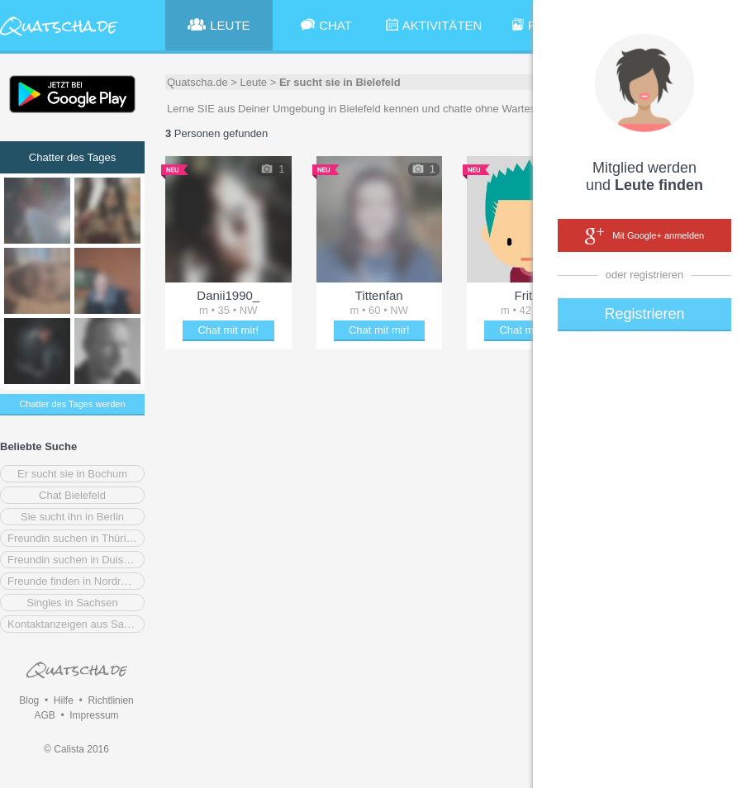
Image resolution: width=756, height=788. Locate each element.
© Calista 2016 (76, 749)
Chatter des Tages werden (72, 404)
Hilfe (64, 700)
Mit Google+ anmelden (644, 236)
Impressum (93, 715)
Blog (29, 700)
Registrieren (644, 314)
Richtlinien (110, 700)
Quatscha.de (197, 82)
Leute (254, 82)
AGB (44, 715)
